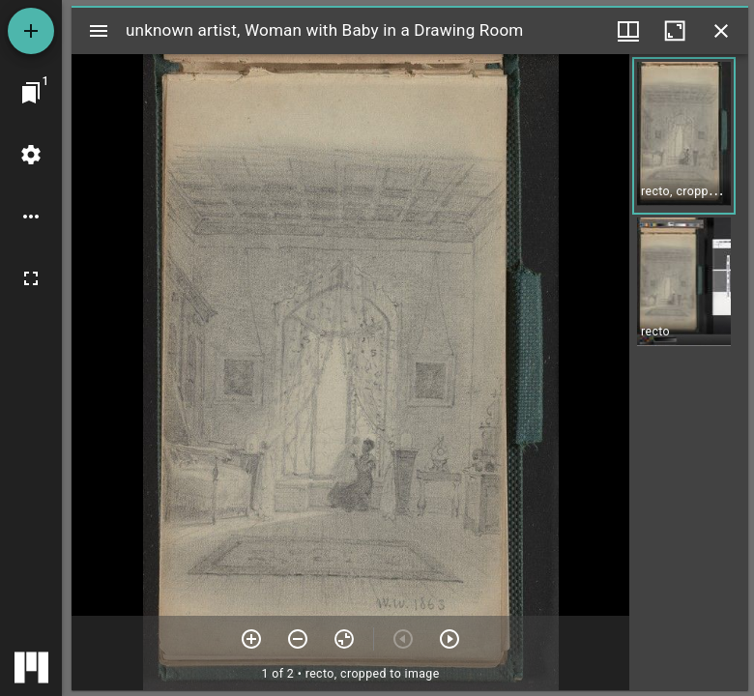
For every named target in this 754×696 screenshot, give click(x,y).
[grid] (688, 372)
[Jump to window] (31, 93)
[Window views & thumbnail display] (628, 31)
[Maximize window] (675, 31)
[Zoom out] (298, 639)
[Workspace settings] (31, 154)
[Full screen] (31, 278)
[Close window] (721, 31)
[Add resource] (31, 31)
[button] (684, 136)
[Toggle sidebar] (98, 31)
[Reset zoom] (344, 639)
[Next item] (449, 639)
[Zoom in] (251, 639)
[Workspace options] (31, 216)
